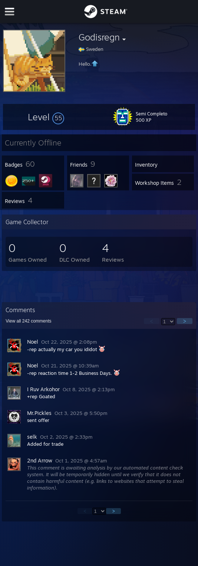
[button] (46, 116)
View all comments (28, 321)
